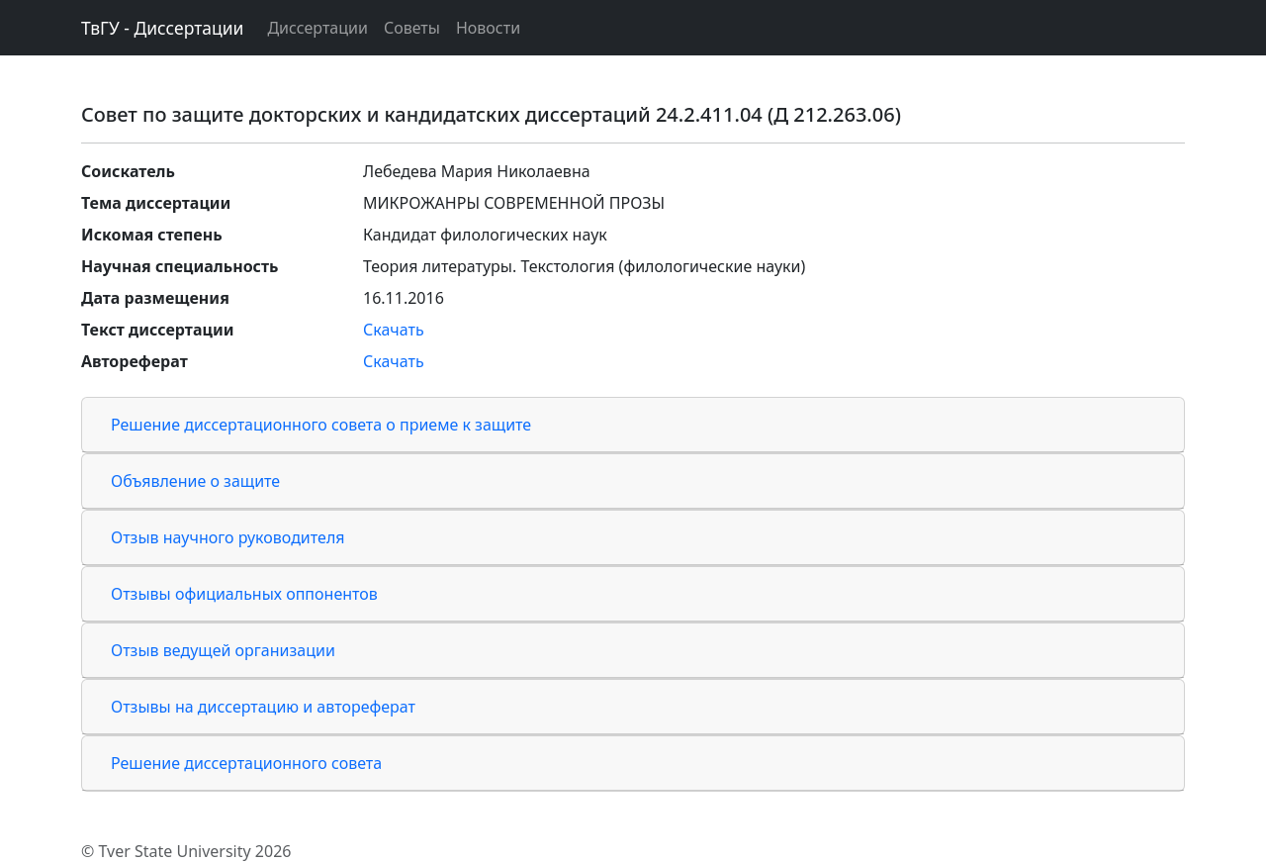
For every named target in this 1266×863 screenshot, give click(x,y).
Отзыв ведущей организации (223, 650)
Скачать (393, 329)
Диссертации (317, 28)
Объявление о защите (195, 481)
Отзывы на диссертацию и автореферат (263, 707)
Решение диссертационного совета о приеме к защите (321, 424)
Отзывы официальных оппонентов (244, 594)
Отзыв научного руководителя (228, 537)
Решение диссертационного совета (246, 763)
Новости (488, 28)
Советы (412, 28)
